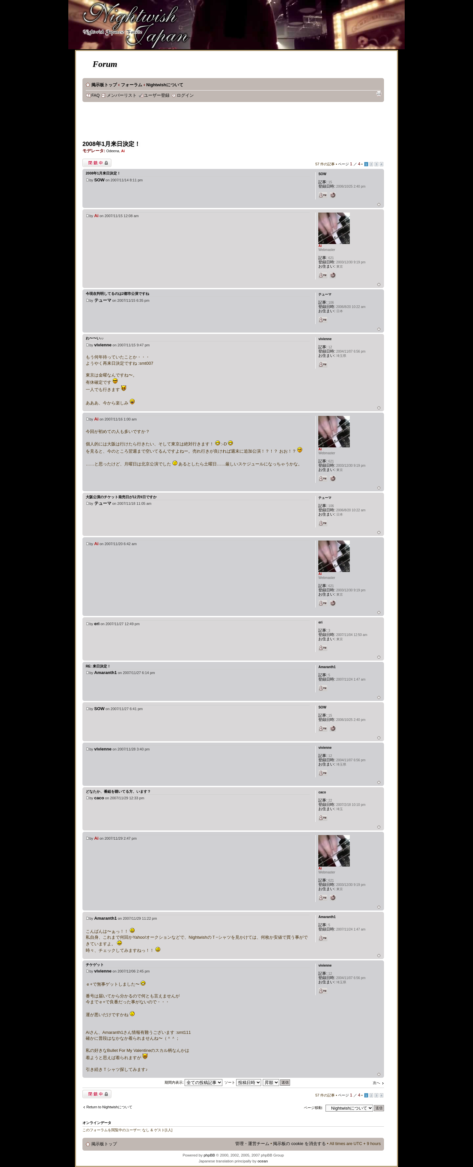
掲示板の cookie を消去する (299, 1143)
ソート (242, 1082)
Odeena (112, 151)
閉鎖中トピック (96, 163)
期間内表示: (193, 1082)
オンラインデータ (96, 1123)
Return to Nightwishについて (109, 1107)
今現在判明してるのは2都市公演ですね (117, 294)
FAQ (95, 95)
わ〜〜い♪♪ (95, 338)
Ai (123, 151)
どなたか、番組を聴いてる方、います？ (118, 791)
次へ (376, 1083)
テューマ (102, 300)
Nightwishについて (164, 85)
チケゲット (95, 965)
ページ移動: (313, 1108)
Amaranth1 (105, 672)
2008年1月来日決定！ (111, 144)
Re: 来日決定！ (98, 666)
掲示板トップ (104, 85)
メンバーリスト (122, 95)
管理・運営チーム (252, 1143)
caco (99, 797)
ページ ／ (349, 164)
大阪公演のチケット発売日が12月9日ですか (121, 497)
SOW (99, 179)
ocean (263, 1161)
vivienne (103, 344)
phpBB (209, 1155)
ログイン (185, 95)
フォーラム (131, 85)
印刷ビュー (378, 94)
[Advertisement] (202, 123)
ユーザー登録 (156, 95)
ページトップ (379, 204)
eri (97, 623)
